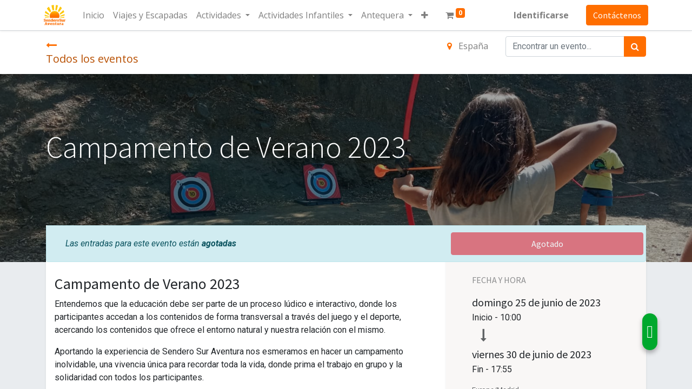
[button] (427, 15)
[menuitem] (96, 15)
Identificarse (539, 15)
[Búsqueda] (635, 46)
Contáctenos (615, 15)
